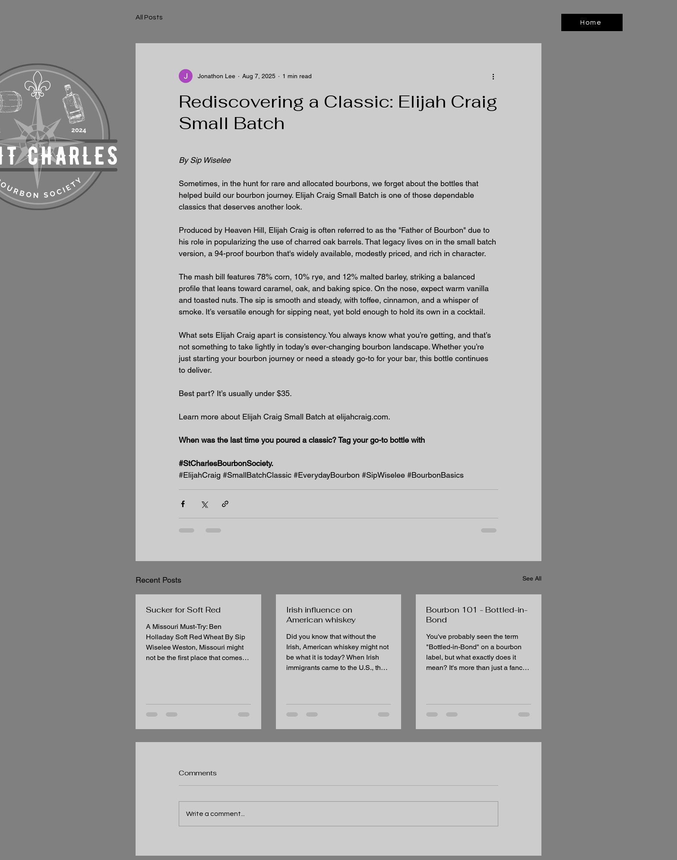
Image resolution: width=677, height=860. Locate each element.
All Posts (149, 17)
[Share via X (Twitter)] (204, 504)
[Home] (592, 22)
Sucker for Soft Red (183, 610)
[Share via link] (225, 504)
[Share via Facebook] (183, 504)
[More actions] (493, 76)
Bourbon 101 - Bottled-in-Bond (477, 615)
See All (531, 578)
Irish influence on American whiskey (320, 615)
